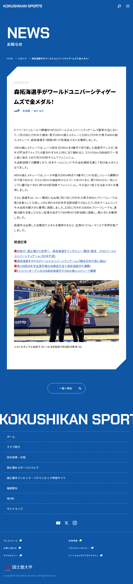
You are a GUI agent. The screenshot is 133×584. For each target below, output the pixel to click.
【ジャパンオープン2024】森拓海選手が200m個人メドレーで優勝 (55, 271)
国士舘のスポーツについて (23, 467)
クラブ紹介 (13, 447)
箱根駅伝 (12, 488)
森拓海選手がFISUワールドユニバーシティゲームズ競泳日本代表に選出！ (60, 261)
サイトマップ (15, 509)
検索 (119, 6)
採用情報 (73, 540)
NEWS (10, 498)
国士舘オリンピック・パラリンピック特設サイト (36, 478)
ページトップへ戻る (125, 566)
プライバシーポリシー (79, 548)
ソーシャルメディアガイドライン (83, 555)
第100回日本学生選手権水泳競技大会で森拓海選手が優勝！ (52, 266)
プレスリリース (10, 540)
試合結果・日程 (16, 457)
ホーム (11, 436)
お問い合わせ (10, 548)
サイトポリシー (10, 555)
